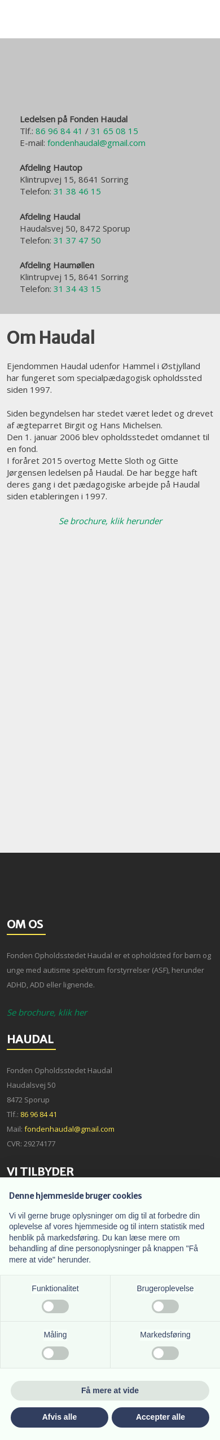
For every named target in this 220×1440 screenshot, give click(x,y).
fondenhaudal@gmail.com (96, 142)
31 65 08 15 (114, 130)
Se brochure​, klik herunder (110, 520)
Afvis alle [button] (59, 1416)
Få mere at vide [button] (110, 1390)
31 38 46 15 (77, 191)
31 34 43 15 (77, 288)
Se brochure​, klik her (47, 1012)
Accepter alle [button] (160, 1416)
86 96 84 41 (59, 130)
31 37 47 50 (77, 240)
